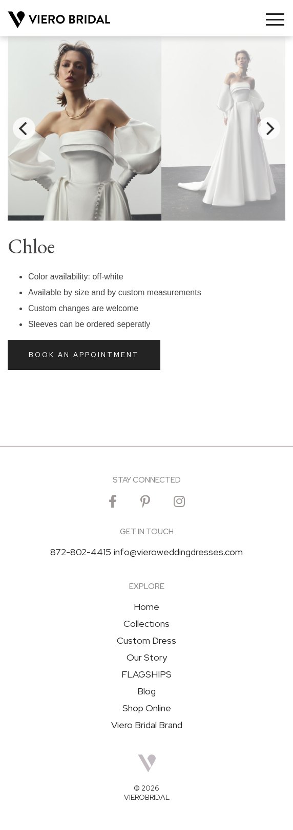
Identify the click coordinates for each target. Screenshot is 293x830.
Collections (146, 623)
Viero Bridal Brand (146, 725)
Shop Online (146, 708)
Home (146, 607)
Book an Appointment (84, 355)
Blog (146, 691)
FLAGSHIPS (146, 674)
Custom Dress (146, 640)
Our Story (147, 657)
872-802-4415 (80, 552)
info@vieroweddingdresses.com (178, 552)
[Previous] (24, 128)
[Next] (269, 128)
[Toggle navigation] (275, 19)
